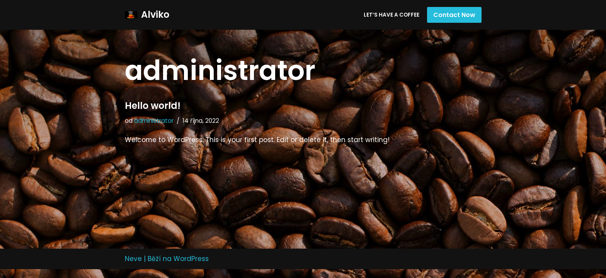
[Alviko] (147, 15)
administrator (154, 121)
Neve (133, 267)
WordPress (191, 267)
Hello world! (152, 105)
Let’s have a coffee (391, 15)
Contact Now (454, 14)
